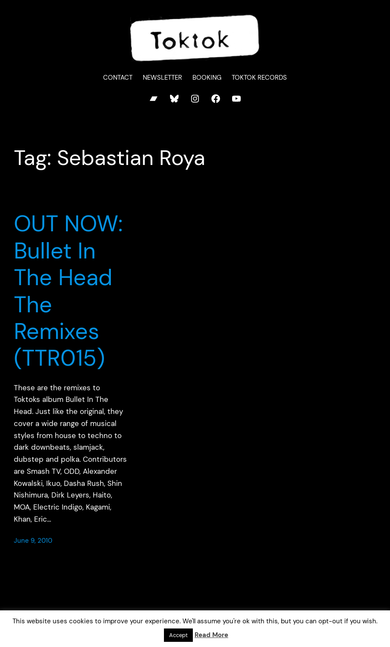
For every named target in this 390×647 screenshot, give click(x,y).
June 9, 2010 (33, 540)
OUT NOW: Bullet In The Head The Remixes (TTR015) (68, 290)
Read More (211, 635)
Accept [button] (178, 635)
